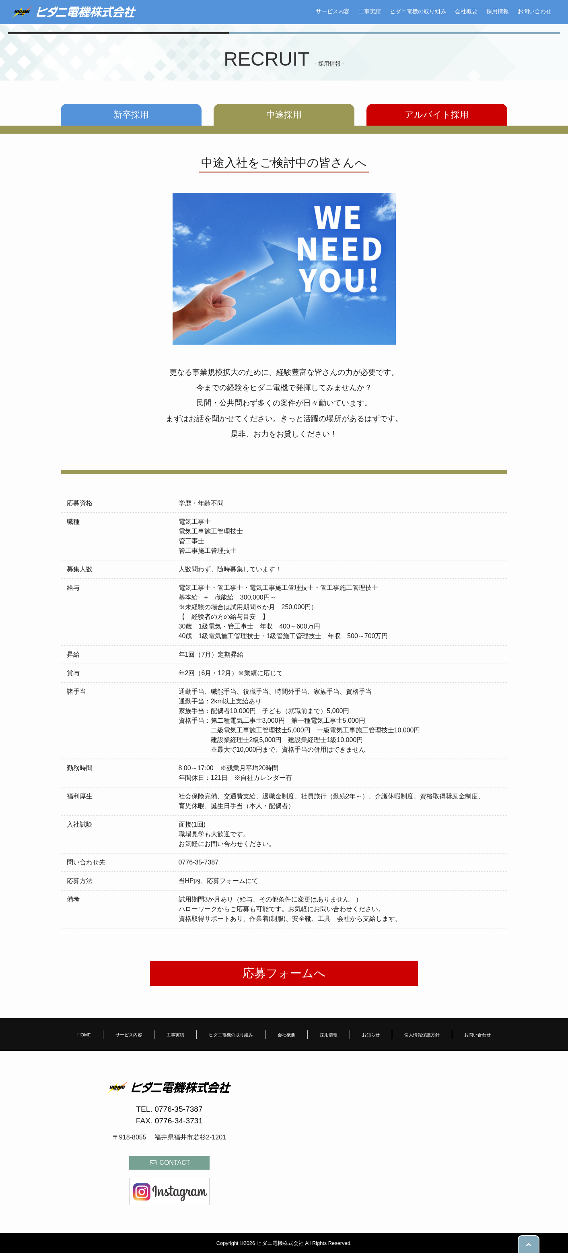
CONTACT (169, 1162)
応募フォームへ (284, 973)
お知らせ (371, 1034)
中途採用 (284, 115)
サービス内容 (333, 11)
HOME (84, 1034)
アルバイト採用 (437, 115)
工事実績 (369, 11)
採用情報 (497, 11)
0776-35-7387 (178, 1109)
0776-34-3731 (179, 1121)
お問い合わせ (535, 11)
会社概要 (466, 11)
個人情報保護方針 (422, 1034)
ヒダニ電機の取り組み (418, 11)
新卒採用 (131, 115)
